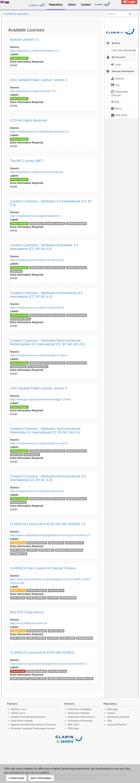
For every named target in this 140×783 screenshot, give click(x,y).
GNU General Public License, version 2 (38, 388)
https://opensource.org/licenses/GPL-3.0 (33, 91)
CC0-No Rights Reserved (28, 120)
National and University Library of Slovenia (33, 724)
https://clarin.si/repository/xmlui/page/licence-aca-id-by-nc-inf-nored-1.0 (50, 535)
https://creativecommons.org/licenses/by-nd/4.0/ (37, 307)
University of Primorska (80, 721)
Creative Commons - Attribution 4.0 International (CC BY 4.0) (51, 203)
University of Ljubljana (79, 709)
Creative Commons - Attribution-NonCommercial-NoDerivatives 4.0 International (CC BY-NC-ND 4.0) (47, 342)
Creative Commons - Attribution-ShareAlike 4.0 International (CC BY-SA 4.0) (44, 247)
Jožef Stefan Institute (22, 721)
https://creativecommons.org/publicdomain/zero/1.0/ (39, 131)
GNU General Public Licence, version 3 (38, 80)
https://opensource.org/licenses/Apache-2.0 (34, 50)
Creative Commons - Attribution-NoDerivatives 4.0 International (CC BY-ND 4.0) (46, 294)
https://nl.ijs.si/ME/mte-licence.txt (28, 623)
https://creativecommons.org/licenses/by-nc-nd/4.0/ (39, 355)
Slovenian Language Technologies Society (33, 728)
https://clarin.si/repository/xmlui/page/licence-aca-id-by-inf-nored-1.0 (48, 663)
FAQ (109, 721)
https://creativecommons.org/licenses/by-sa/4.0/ (37, 260)
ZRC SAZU (73, 724)
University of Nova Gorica (81, 717)
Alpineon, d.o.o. (19, 709)
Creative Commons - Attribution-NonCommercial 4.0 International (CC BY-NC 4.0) (48, 478)
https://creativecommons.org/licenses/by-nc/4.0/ (37, 491)
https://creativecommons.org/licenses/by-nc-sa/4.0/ (38, 443)
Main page (112, 709)
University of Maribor (79, 713)
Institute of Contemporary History (28, 717)
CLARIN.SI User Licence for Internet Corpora (43, 568)
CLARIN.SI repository (16, 13)
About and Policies (117, 724)
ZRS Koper (73, 728)
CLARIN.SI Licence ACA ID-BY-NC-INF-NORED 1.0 (47, 524)
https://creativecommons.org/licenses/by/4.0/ (35, 215)
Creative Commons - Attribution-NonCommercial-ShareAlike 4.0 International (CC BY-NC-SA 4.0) (45, 430)
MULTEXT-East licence (27, 612)
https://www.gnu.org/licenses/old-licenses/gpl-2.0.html (40, 399)
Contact (111, 713)
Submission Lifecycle (118, 717)
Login (129, 1)
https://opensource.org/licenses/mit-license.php (36, 172)
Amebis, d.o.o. (18, 713)
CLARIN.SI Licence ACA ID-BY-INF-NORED (42, 652)
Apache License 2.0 (24, 39)
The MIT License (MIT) (26, 161)
